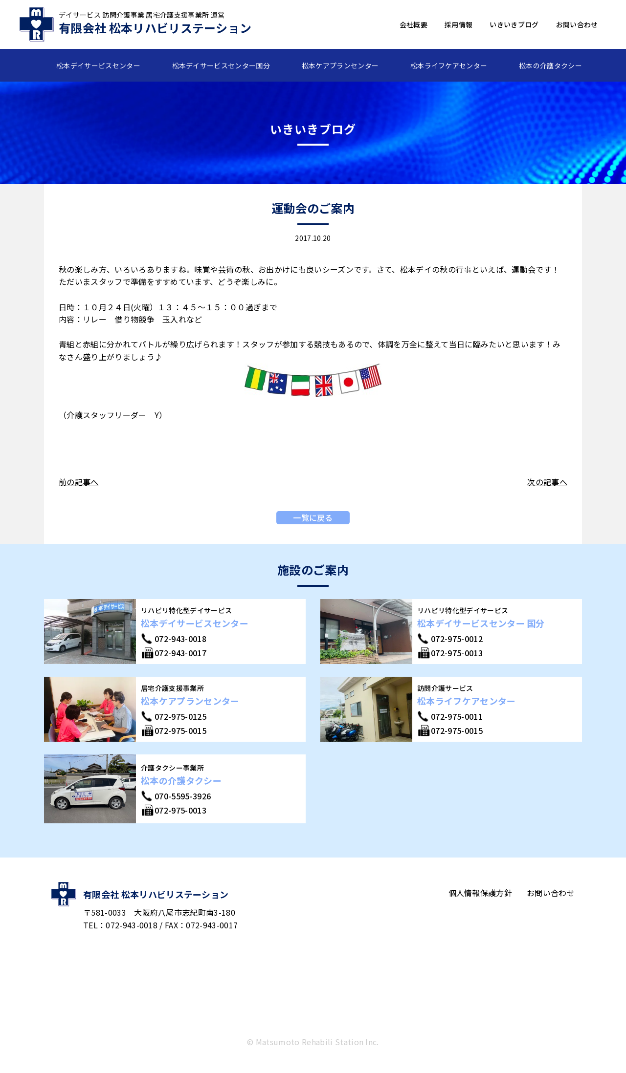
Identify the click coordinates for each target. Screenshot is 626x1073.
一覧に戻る (313, 517)
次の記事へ (547, 482)
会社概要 (413, 24)
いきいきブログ (514, 24)
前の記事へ (79, 482)
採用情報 (458, 24)
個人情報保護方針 (480, 893)
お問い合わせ (577, 24)
